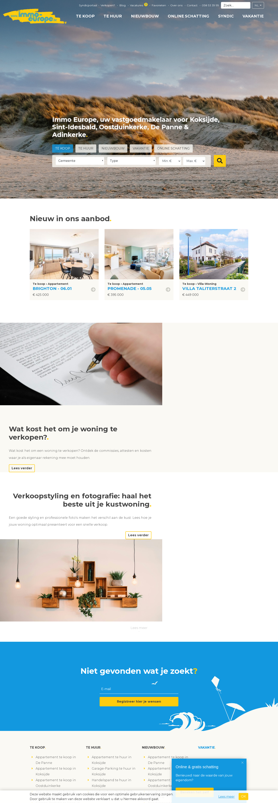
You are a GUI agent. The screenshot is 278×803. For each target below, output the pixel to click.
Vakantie (253, 16)
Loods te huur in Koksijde (113, 658)
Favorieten (159, 5)
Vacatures (139, 5)
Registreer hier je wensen (139, 567)
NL (257, 5)
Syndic (226, 16)
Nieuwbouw (145, 16)
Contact (192, 5)
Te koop (85, 16)
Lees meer (139, 494)
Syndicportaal (88, 5)
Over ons (176, 5)
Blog (122, 5)
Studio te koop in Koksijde (57, 704)
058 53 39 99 (210, 5)
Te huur (113, 16)
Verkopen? (108, 5)
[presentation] (92, 254)
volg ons (39, 788)
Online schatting (188, 16)
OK (243, 796)
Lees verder (184, 393)
